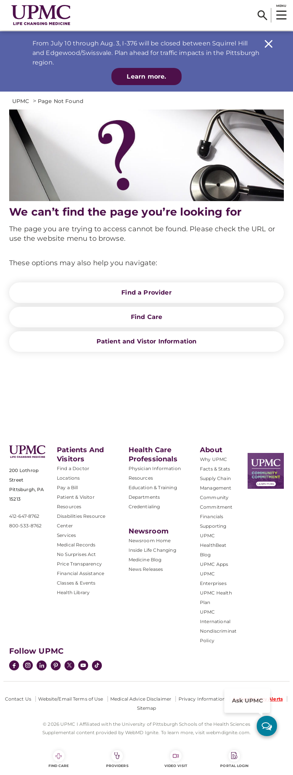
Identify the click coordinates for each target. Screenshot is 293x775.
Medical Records (76, 545)
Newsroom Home (150, 540)
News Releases (146, 569)
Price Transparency (79, 564)
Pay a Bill (67, 487)
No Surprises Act (76, 554)
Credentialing (144, 506)
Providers (117, 759)
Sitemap (146, 708)
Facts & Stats (215, 469)
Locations (68, 478)
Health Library (73, 592)
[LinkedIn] (42, 666)
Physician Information (155, 468)
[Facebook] (14, 666)
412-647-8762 (24, 516)
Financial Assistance (80, 573)
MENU (281, 6)
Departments (144, 497)
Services (66, 535)
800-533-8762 (25, 525)
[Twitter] (69, 665)
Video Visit (175, 759)
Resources (141, 478)
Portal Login (234, 759)
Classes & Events (76, 583)
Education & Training (153, 487)
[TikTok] (97, 665)
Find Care (146, 317)
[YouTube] (83, 666)
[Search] (262, 15)
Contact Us (18, 699)
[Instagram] (28, 666)
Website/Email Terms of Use (70, 699)
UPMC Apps (214, 564)
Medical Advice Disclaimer (140, 699)
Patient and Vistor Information (147, 341)
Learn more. (146, 76)
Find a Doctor (73, 468)
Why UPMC (213, 459)
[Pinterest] (56, 666)
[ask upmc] (267, 726)
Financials (212, 516)
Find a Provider (146, 292)
